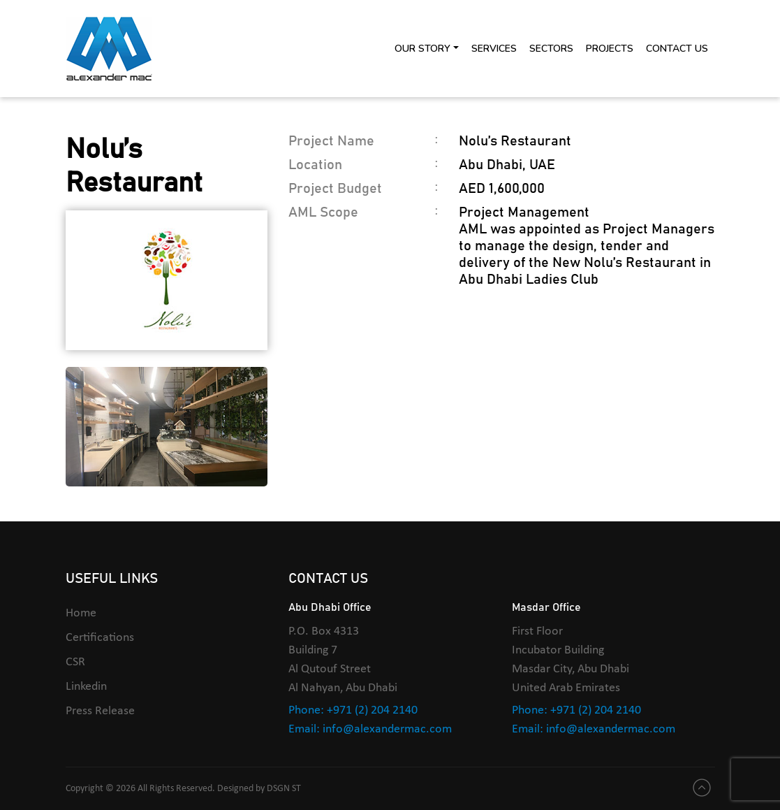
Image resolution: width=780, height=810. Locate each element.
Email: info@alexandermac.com (370, 729)
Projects (609, 48)
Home (81, 613)
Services (494, 48)
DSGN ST (284, 788)
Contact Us (677, 48)
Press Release (100, 711)
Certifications (100, 637)
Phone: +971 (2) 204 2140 (353, 710)
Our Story (422, 48)
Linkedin (86, 686)
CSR (75, 662)
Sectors (551, 48)
